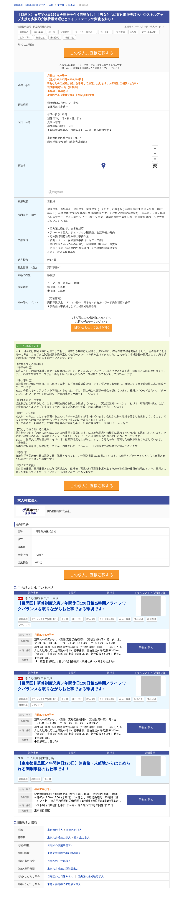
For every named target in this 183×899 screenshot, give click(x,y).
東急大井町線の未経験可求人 (64, 884)
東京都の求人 (55, 829)
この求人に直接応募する (91, 53)
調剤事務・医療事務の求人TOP (29, 5)
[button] (103, 166)
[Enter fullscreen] (155, 166)
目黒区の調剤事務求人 (60, 845)
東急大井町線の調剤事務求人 (64, 853)
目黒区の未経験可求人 (91, 876)
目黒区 (71, 5)
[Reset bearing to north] (155, 159)
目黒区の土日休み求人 (60, 876)
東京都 (60, 5)
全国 (51, 5)
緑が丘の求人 (82, 837)
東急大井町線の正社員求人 (62, 868)
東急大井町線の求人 (59, 837)
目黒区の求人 (74, 829)
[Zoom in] (155, 148)
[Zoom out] (155, 153)
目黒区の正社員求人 (59, 860)
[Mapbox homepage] (56, 192)
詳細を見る (146, 647)
